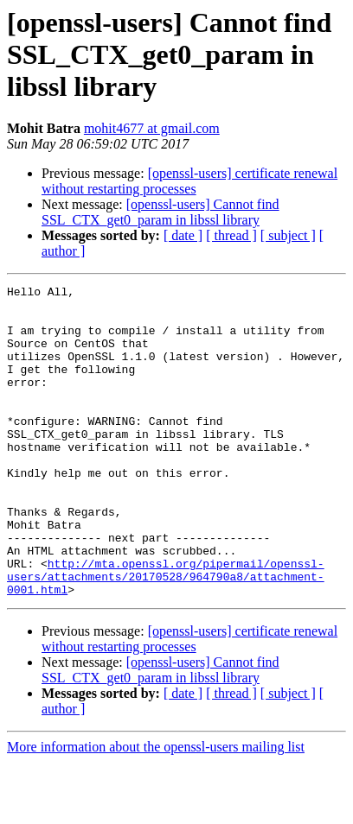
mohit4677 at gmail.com (152, 128)
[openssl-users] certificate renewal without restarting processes (189, 181)
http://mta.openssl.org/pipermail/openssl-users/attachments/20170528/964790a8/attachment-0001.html (165, 635)
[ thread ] (231, 235)
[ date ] (183, 235)
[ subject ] (288, 235)
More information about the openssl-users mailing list (156, 809)
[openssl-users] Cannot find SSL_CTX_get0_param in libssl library (160, 212)
